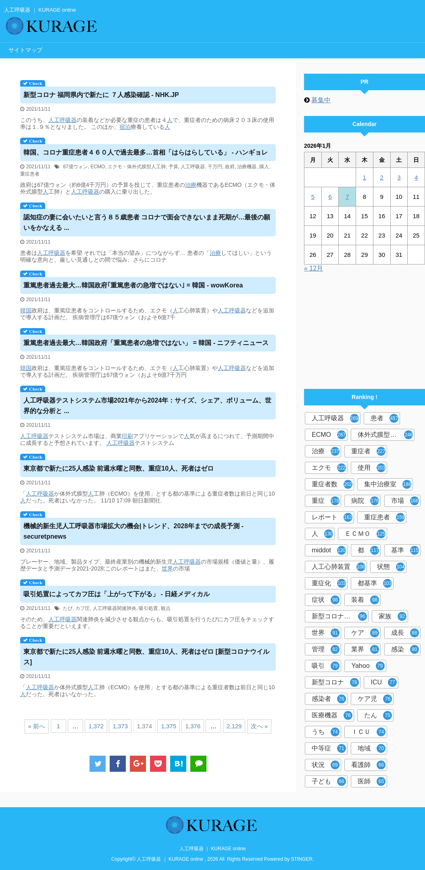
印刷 (127, 436)
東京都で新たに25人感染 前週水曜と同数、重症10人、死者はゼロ (118, 468)
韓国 (25, 310)
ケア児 (375, 698)
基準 (405, 550)
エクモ (329, 467)
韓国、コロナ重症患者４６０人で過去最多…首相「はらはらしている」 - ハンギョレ (145, 152)
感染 (405, 649)
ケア (365, 632)
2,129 (234, 726)
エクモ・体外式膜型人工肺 (137, 166)
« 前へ (37, 726)
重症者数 (332, 484)
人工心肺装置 (338, 566)
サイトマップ (25, 50)
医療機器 (332, 715)
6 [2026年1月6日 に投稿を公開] (329, 196)
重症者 (368, 451)
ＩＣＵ (368, 731)
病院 (365, 500)
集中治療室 (387, 484)
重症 (326, 500)
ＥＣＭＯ (365, 533)
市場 (405, 500)
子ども (329, 781)
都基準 (375, 583)
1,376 (192, 726)
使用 (371, 467)
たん (378, 715)
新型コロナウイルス (340, 616)
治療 (190, 185)
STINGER (301, 859)
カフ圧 (82, 608)
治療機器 (246, 166)
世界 (167, 568)
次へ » (259, 726)
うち (326, 731)
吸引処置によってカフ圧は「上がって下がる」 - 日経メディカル (116, 594)
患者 (384, 418)
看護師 (368, 764)
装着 (365, 599)
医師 (371, 781)
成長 (405, 632)
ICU (384, 682)
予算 (173, 166)
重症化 (329, 583)
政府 (230, 166)
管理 (326, 649)
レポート (332, 517)
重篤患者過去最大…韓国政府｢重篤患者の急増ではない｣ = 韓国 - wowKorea (133, 285)
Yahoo (367, 665)
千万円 (215, 166)
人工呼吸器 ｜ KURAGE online (212, 848)
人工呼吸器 (62, 120)
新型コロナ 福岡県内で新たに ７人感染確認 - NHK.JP (101, 94)
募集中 (321, 100)
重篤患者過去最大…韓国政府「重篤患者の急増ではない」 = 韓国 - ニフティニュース (146, 342)
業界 (365, 649)
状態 (391, 566)
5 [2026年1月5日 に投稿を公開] (313, 196)
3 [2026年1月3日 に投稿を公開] (398, 177)
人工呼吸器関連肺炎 (114, 608)
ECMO (97, 166)
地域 (371, 748)
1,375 (168, 726)
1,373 (120, 726)
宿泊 (125, 127)
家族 (392, 616)
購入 (264, 166)
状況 (326, 764)
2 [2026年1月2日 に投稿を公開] (381, 177)
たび (68, 608)
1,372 (96, 726)
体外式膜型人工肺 (385, 434)
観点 (166, 608)
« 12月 (313, 268)
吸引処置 (148, 608)
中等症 (329, 748)
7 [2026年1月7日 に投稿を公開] (347, 196)
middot (329, 550)
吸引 (326, 665)
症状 (326, 599)
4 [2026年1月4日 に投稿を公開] (416, 177)
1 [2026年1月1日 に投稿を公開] (364, 177)
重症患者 (30, 174)
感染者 (329, 698)
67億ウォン (75, 166)
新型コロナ (335, 682)
